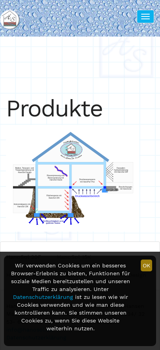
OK (146, 265)
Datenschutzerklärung (43, 297)
